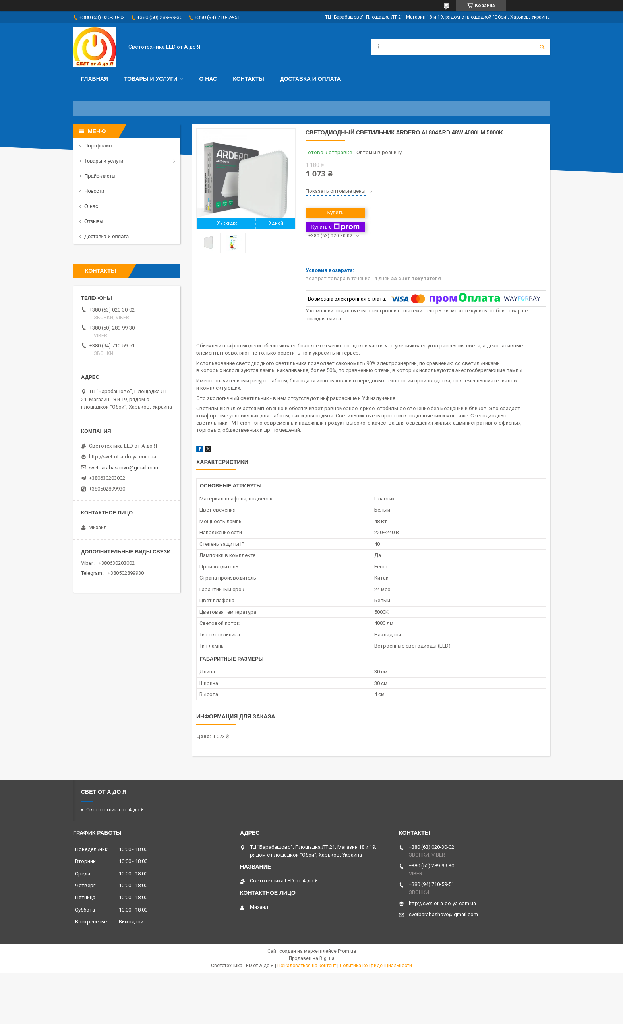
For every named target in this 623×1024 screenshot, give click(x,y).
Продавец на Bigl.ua (312, 958)
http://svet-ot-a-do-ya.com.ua (122, 457)
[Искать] (542, 47)
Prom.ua (347, 951)
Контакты (248, 79)
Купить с (335, 227)
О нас (208, 79)
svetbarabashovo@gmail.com (123, 468)
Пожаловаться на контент (306, 965)
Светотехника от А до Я (115, 810)
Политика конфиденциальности (376, 965)
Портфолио (98, 146)
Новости (94, 191)
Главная (94, 79)
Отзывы (93, 221)
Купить (335, 212)
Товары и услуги (151, 79)
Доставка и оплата (310, 79)
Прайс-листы (100, 176)
